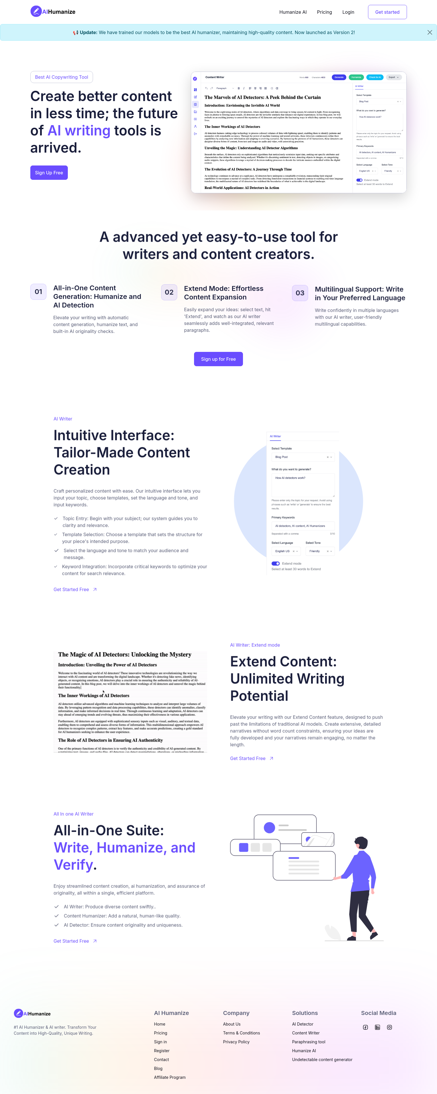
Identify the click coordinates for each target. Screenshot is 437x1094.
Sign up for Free (218, 359)
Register (161, 1050)
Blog (158, 1068)
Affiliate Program (169, 1077)
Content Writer (306, 1032)
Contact (161, 1059)
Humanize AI (293, 12)
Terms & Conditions (241, 1032)
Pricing (324, 12)
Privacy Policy (236, 1041)
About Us (232, 1024)
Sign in (160, 1041)
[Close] (430, 32)
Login (348, 12)
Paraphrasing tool (308, 1041)
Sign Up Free (49, 173)
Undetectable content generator (322, 1059)
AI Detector (302, 1024)
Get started (387, 12)
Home (159, 1024)
